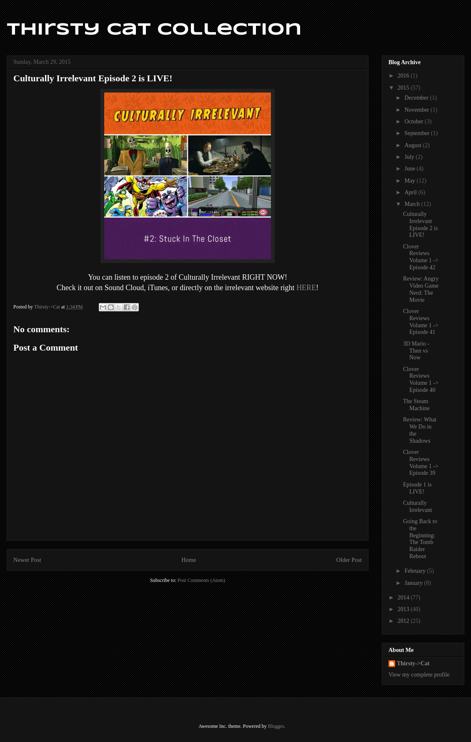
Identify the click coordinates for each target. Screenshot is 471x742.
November (417, 110)
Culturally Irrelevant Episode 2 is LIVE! (420, 224)
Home (188, 559)
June (410, 168)
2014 (404, 597)
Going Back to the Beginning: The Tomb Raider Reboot (420, 538)
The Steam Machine (416, 404)
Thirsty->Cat (413, 663)
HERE (306, 287)
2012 (404, 621)
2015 (404, 88)
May (410, 181)
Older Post (349, 559)
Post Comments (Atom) (201, 580)
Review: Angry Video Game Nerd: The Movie (420, 289)
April (411, 192)
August (413, 145)
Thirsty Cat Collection (154, 30)
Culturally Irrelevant (417, 506)
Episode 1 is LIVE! (417, 488)
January (414, 583)
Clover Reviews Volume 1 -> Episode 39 (420, 462)
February (415, 571)
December (417, 98)
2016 (404, 76)
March (412, 204)
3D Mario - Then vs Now (416, 351)
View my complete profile (419, 675)
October (414, 121)
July (410, 157)
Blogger (276, 726)
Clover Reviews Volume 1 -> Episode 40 (420, 379)
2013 (404, 609)
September (417, 133)
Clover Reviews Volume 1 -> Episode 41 (420, 321)
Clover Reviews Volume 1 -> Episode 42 (420, 257)
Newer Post (27, 559)
